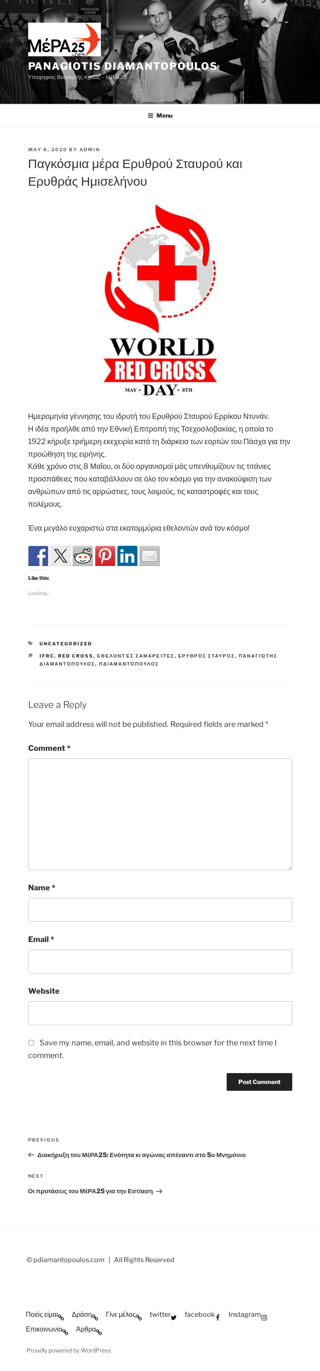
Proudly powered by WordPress (68, 1350)
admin (89, 150)
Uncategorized (66, 644)
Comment (49, 748)
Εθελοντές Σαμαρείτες (136, 656)
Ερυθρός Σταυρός (206, 656)
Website (44, 991)
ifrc (47, 656)
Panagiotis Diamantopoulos (123, 66)
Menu (160, 115)
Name (42, 887)
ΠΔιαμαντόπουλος (129, 664)
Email (41, 939)
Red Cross (75, 656)
